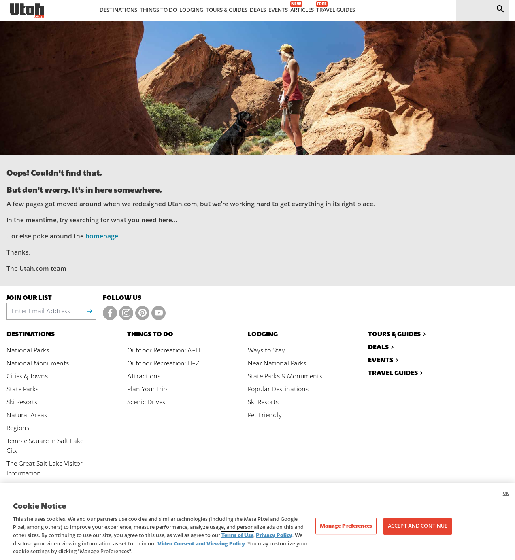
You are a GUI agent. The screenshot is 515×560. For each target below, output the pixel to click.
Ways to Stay (266, 350)
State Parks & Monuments (285, 376)
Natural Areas (26, 415)
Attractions (143, 376)
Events (384, 360)
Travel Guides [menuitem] (335, 10)
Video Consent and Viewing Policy (201, 548)
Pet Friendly (265, 415)
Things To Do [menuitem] (158, 10)
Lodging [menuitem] (191, 10)
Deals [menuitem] (258, 10)
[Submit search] (500, 10)
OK (506, 498)
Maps (14, 486)
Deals (382, 347)
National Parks (27, 350)
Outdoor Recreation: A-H (163, 350)
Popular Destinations (278, 389)
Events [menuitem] (278, 10)
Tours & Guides (398, 334)
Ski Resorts (21, 402)
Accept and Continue (417, 531)
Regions (17, 428)
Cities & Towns (27, 376)
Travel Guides (396, 373)
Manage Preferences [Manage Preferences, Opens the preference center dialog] (346, 531)
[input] (472, 10)
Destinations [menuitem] (118, 10)
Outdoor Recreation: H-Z (163, 363)
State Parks (22, 389)
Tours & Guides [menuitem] (226, 10)
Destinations (30, 334)
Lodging (263, 334)
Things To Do (150, 334)
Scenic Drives (146, 402)
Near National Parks (277, 363)
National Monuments (37, 363)
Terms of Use (237, 540)
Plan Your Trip (147, 389)
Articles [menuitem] (302, 10)
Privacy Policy (274, 540)
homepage (101, 236)
